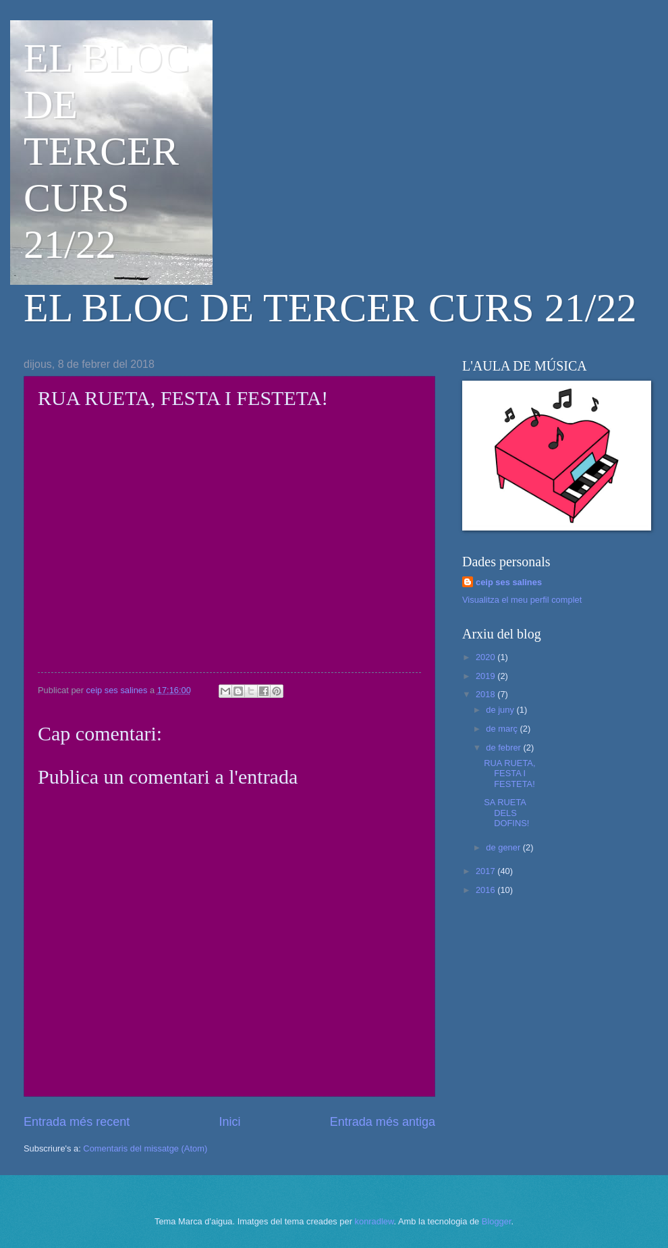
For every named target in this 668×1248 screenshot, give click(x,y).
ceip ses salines (509, 582)
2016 (486, 890)
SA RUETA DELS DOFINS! (506, 812)
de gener (504, 847)
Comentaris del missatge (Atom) (145, 1148)
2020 (486, 657)
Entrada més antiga (382, 1122)
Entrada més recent (77, 1122)
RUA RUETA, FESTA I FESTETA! (509, 773)
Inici (229, 1122)
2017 (486, 871)
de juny (501, 710)
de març (503, 729)
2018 (486, 694)
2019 (486, 676)
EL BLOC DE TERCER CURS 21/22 (107, 151)
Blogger (496, 1221)
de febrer (504, 747)
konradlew (374, 1221)
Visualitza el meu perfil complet (522, 600)
